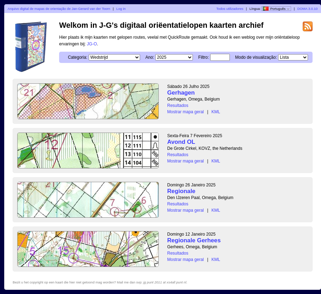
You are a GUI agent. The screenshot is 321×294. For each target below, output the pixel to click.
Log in (121, 9)
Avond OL (181, 142)
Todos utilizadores (230, 9)
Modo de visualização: (256, 57)
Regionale (181, 191)
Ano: (149, 57)
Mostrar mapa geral (185, 111)
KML (216, 111)
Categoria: (77, 57)
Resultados (177, 105)
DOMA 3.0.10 (307, 9)
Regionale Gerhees (194, 240)
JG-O (92, 43)
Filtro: (203, 57)
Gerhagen (181, 92)
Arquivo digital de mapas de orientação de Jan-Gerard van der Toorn (59, 9)
